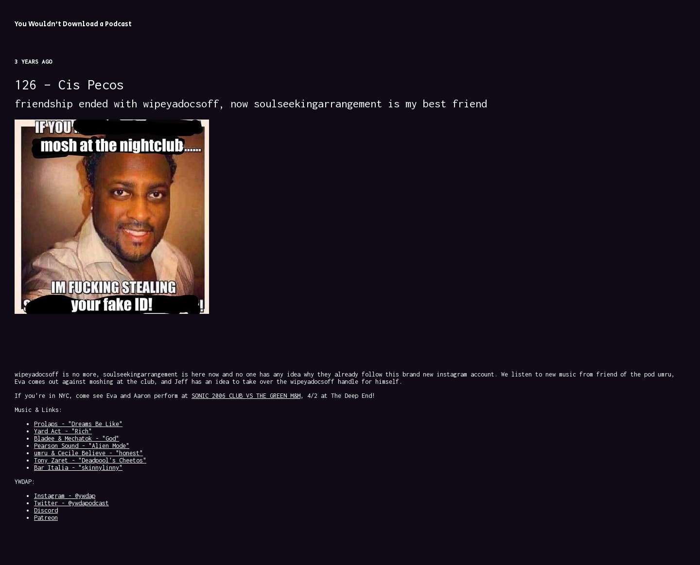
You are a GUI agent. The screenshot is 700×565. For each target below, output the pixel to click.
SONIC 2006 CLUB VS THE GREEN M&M (246, 395)
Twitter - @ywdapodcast (71, 503)
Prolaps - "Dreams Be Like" (78, 424)
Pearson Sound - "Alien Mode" (81, 445)
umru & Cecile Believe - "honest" (88, 453)
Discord (46, 510)
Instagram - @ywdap (64, 495)
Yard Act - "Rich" (63, 431)
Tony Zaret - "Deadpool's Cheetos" (90, 460)
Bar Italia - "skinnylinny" (78, 467)
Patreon (46, 517)
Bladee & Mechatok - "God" (76, 438)
